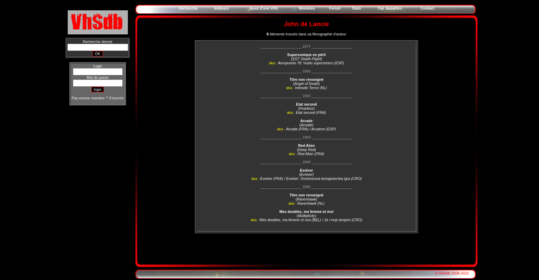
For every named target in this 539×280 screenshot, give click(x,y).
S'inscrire (116, 98)
